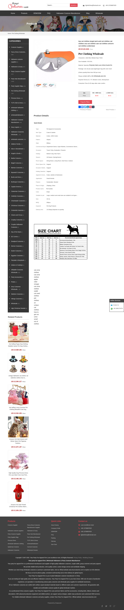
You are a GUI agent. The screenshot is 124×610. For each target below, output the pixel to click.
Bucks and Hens (16, 177)
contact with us (87, 76)
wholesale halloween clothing (17, 109)
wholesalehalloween (18, 115)
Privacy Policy (78, 557)
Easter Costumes (17, 251)
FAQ (48, 13)
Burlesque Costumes (18, 182)
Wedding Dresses (88, 557)
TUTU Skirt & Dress (18, 103)
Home (13, 13)
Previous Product (85, 109)
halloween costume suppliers (17, 61)
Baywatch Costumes (18, 172)
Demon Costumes (17, 246)
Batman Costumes (17, 167)
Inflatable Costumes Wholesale (17, 271)
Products (24, 13)
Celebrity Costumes (17, 196)
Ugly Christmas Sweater (19, 308)
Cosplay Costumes (18, 220)
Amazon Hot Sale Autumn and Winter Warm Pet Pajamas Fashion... (18, 441)
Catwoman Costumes (18, 191)
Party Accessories (17, 277)
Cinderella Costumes (18, 210)
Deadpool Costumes (18, 241)
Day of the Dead (16, 232)
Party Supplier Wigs (18, 86)
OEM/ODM (37, 13)
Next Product (110, 109)
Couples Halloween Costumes (17, 226)
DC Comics (15, 236)
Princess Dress (17, 98)
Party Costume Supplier (18, 73)
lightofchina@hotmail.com (93, 5)
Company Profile (55, 528)
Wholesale (99, 13)
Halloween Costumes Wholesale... (17, 133)
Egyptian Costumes (17, 255)
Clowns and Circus (17, 215)
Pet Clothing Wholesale (18, 33)
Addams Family (16, 144)
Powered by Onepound (54, 603)
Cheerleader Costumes (18, 201)
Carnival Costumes (32, 547)
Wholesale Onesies (32, 550)
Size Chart (54, 544)
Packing (53, 538)
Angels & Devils (16, 153)
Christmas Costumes (18, 205)
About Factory (55, 525)
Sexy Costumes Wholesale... (16, 288)
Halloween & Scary (18, 66)
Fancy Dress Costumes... (18, 53)
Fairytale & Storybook (18, 260)
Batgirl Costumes (17, 163)
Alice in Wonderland (18, 149)
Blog (87, 13)
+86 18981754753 (118, 308)
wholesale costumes (18, 139)
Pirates (14, 282)
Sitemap (53, 541)
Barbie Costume (16, 158)
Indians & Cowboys (17, 265)
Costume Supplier (17, 47)
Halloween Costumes (13, 550)
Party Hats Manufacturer (18, 80)
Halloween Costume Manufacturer (68, 13)
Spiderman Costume (13, 547)
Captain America (17, 186)
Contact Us (116, 305)
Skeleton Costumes (17, 294)
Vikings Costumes (17, 298)
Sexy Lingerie (16, 127)
